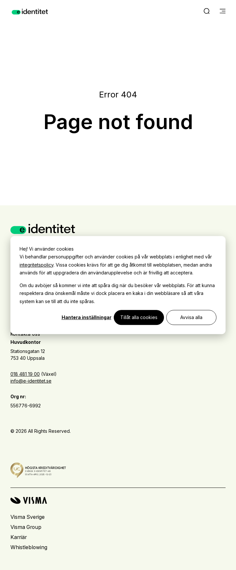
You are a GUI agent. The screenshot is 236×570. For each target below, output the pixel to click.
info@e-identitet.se (31, 381)
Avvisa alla (191, 317)
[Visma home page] (118, 500)
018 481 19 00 (25, 374)
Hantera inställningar (86, 317)
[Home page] (29, 11)
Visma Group (25, 527)
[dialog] (118, 285)
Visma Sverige (27, 517)
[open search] (207, 11)
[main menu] (222, 11)
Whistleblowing (28, 547)
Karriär (18, 537)
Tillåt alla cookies (138, 317)
